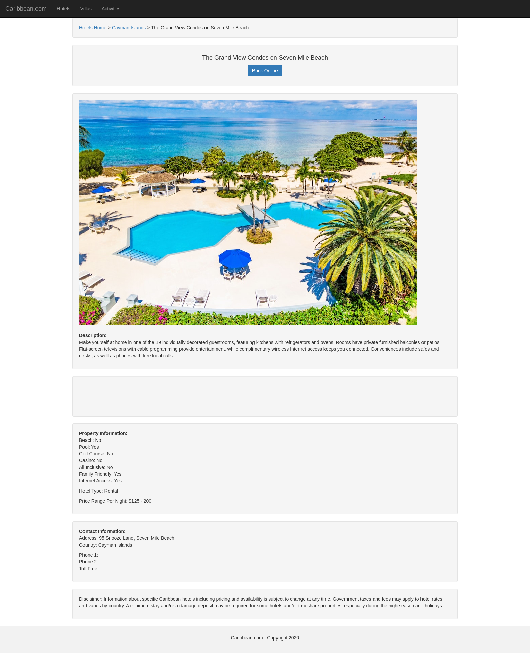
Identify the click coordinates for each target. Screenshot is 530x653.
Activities (111, 8)
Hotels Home (92, 27)
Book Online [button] (265, 70)
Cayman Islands (129, 27)
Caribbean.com (26, 8)
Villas (86, 8)
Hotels (63, 8)
